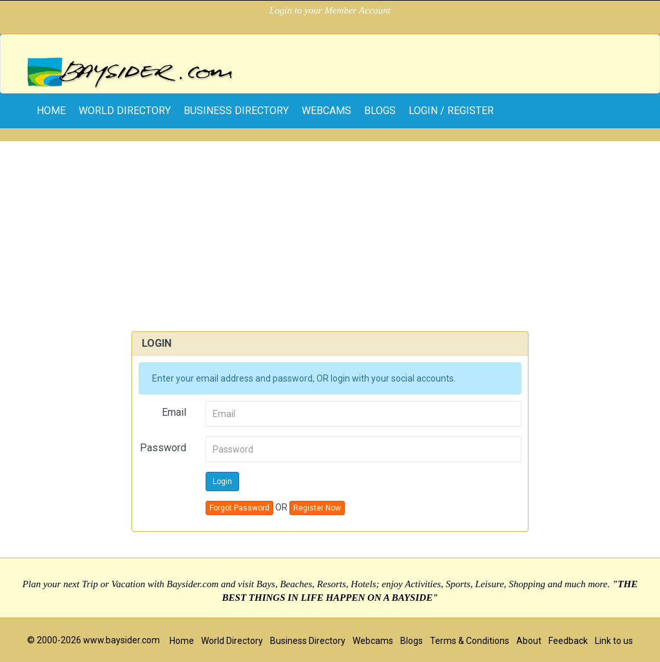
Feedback (568, 641)
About (528, 641)
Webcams (326, 110)
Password (163, 448)
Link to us (614, 641)
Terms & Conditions (469, 641)
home (51, 110)
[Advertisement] (330, 231)
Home (182, 641)
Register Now (317, 507)
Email (174, 412)
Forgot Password (239, 507)
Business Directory (236, 110)
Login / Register (451, 110)
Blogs (380, 110)
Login (222, 481)
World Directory (125, 110)
